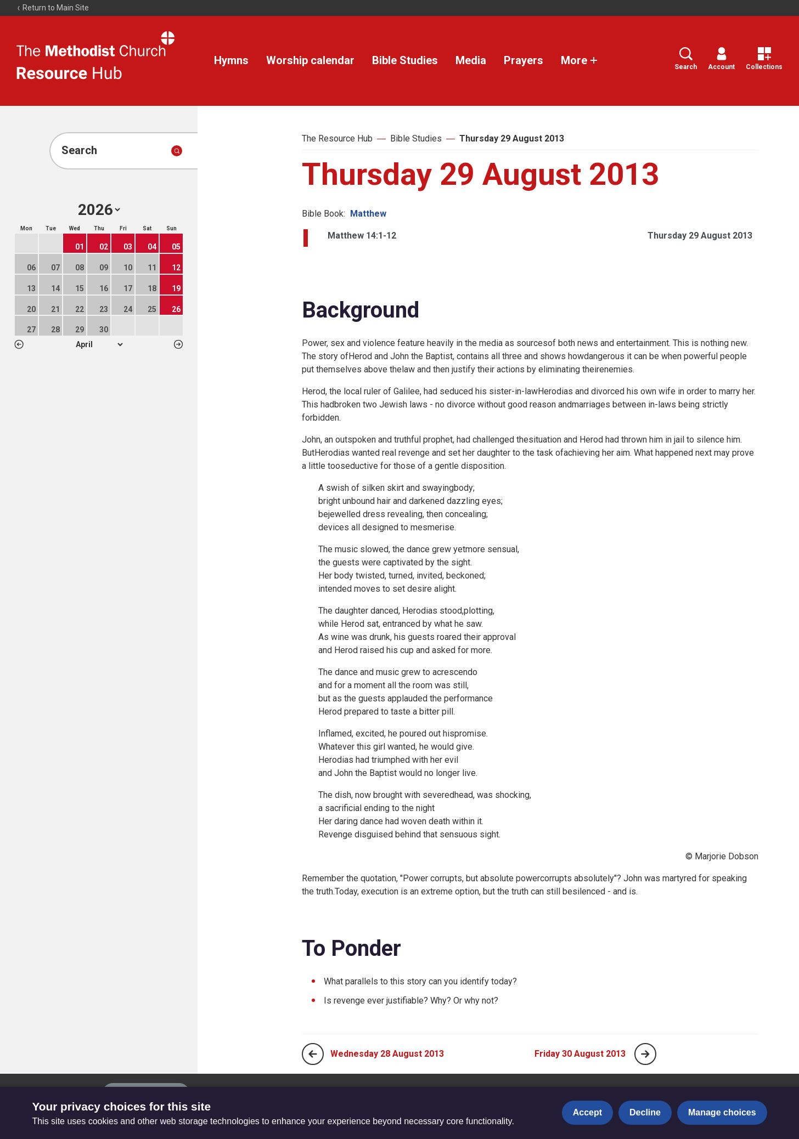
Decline (645, 1112)
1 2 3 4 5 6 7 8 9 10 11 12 (99, 344)
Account (721, 59)
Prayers (523, 60)
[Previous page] (313, 1054)
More (579, 60)
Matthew (368, 213)
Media (470, 60)
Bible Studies (405, 60)
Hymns (231, 60)
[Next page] (645, 1054)
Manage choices (722, 1112)
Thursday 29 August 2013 (511, 138)
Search (685, 59)
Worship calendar (310, 60)
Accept (587, 1112)
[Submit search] (176, 150)
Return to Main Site (52, 7)
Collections (764, 59)
